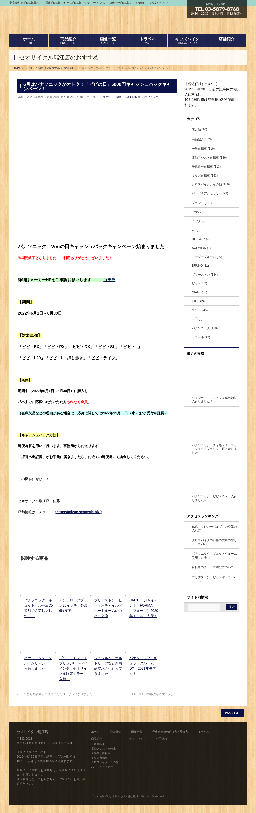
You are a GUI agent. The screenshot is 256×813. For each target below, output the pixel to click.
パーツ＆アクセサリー (105, 766)
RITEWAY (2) (201, 239)
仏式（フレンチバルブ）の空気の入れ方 (214, 528)
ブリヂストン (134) (205, 274)
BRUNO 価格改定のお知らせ (154, 694)
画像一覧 (136, 731)
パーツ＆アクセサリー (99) (210, 193)
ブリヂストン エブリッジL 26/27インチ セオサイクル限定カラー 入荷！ (73, 668)
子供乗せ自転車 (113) (206, 166)
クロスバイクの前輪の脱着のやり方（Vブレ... (214, 542)
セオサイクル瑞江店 (122, 796)
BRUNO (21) (200, 265)
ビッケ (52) (199, 283)
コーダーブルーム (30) (207, 257)
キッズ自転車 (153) (205, 175)
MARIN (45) (200, 310)
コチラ (109, 280)
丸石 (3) (197, 319)
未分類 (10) (199, 129)
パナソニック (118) (205, 328)
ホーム (95, 731)
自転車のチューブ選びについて (213, 567)
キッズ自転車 (99, 757)
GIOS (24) (199, 301)
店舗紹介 (115, 731)
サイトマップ (137, 738)
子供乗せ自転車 (100, 753)
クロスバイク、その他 (105, 762)
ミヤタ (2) (198, 221)
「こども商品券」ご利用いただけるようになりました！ (56, 694)
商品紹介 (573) (202, 139)
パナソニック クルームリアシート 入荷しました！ (40, 663)
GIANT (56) (199, 292)
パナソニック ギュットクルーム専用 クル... (214, 555)
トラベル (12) (201, 337)
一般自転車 (98, 744)
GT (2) (196, 230)
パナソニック (150, 96)
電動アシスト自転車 (127, 96)
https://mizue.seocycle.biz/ (78, 512)
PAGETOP (233, 712)
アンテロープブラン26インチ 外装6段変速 (73, 605)
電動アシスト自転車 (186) (209, 157)
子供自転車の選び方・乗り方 (170, 731)
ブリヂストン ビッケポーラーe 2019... (215, 579)
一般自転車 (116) (203, 148)
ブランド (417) (202, 203)
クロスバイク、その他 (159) (211, 184)
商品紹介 (108, 96)
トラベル (203, 731)
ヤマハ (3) (198, 212)
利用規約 (161, 738)
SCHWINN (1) (201, 248)
